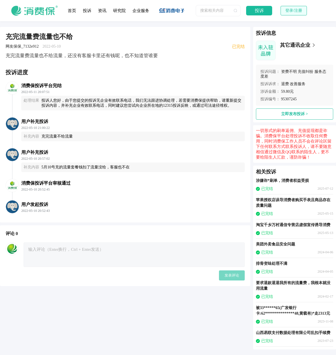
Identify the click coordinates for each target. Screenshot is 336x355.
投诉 (87, 10)
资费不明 (289, 71)
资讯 (102, 10)
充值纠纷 (305, 71)
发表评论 (232, 275)
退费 (285, 84)
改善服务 (297, 84)
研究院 (119, 10)
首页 (72, 10)
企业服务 (140, 10)
